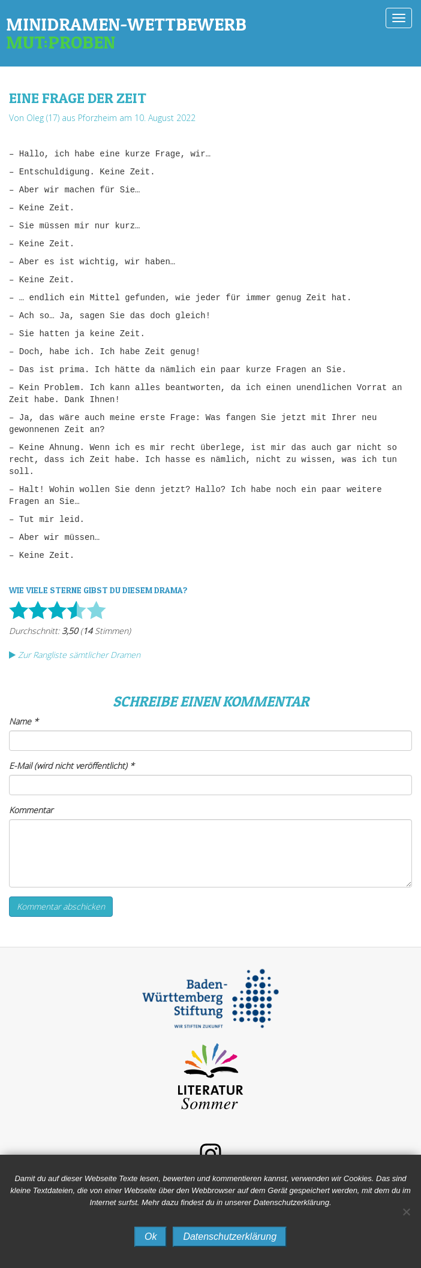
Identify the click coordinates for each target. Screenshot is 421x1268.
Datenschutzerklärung (229, 1236)
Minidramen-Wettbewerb (210, 33)
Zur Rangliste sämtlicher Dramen (74, 654)
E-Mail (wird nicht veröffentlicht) (71, 765)
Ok (151, 1236)
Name (23, 721)
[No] (406, 1212)
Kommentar (31, 810)
